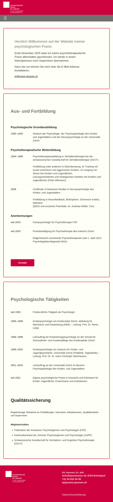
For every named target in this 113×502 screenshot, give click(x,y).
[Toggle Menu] (5, 18)
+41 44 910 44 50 (71, 479)
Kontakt (22, 263)
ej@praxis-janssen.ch (26, 76)
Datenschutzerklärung (74, 494)
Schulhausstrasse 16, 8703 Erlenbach (83, 475)
